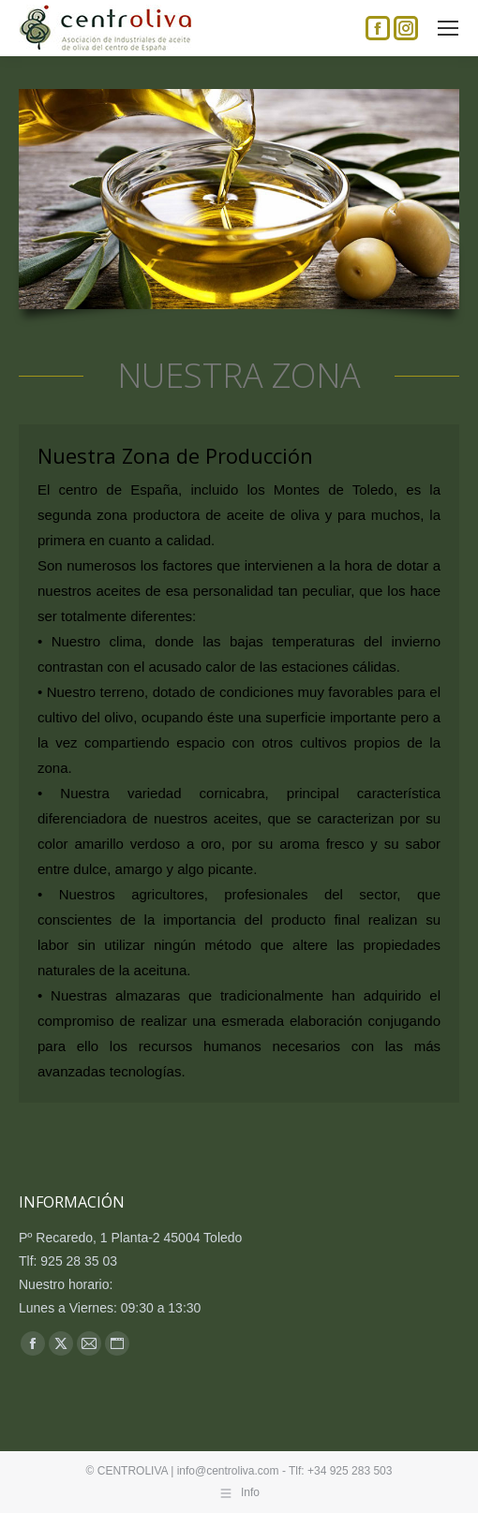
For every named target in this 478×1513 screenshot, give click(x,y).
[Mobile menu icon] (448, 28)
